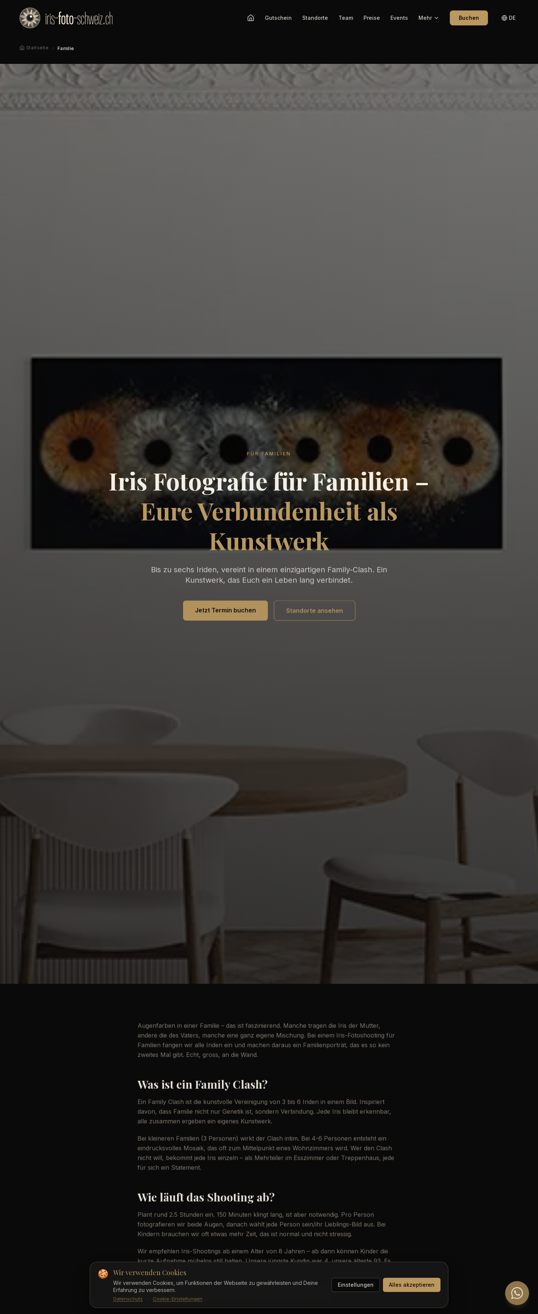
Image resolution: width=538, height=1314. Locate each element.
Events (399, 18)
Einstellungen (356, 1285)
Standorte (315, 18)
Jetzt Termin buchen (225, 611)
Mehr (428, 18)
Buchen (469, 18)
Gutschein (278, 18)
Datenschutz (128, 1299)
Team (345, 18)
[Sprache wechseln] (508, 18)
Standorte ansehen (314, 612)
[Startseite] (250, 18)
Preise (372, 18)
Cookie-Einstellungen (177, 1299)
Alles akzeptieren (412, 1285)
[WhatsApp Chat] (517, 1293)
